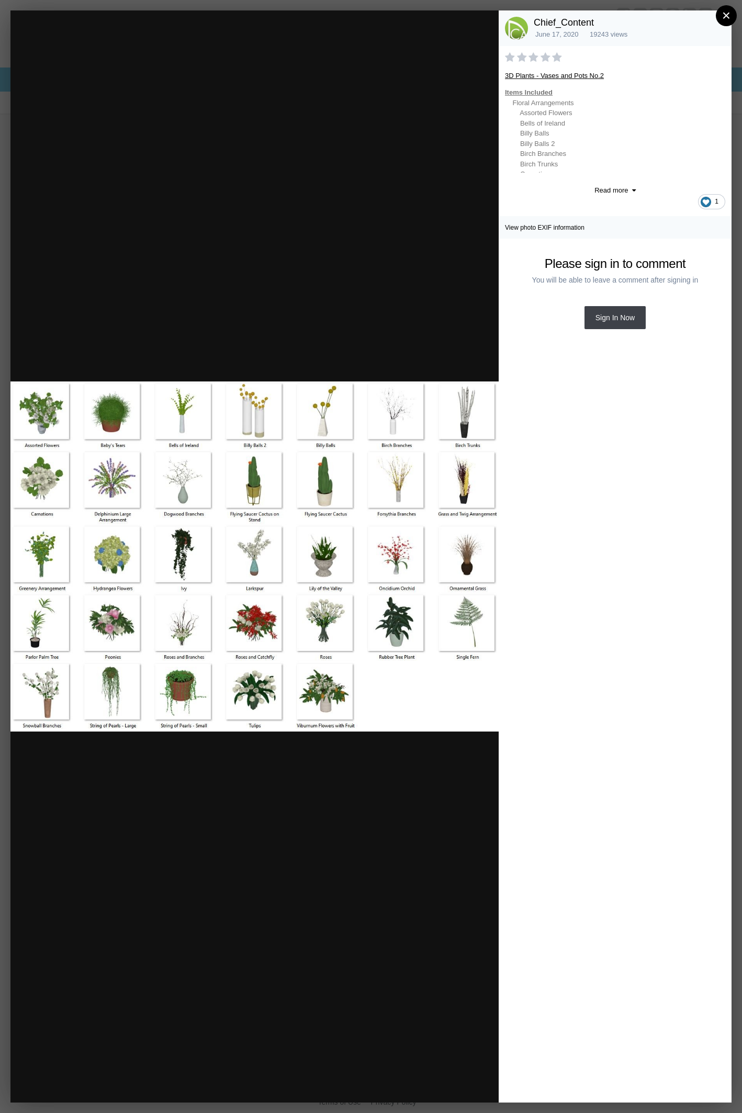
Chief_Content (564, 22)
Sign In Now (615, 317)
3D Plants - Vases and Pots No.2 (554, 76)
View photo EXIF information (544, 227)
